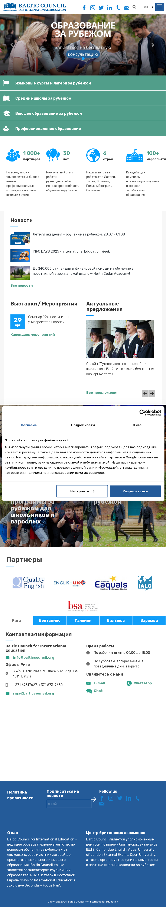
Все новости (21, 285)
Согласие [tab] (29, 425)
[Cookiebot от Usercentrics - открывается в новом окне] (142, 413)
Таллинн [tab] (82, 620)
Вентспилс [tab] (50, 620)
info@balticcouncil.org (33, 658)
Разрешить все (135, 491)
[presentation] (79, 822)
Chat (98, 691)
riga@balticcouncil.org (33, 693)
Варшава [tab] (149, 620)
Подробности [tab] (83, 425)
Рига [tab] (16, 620)
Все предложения (102, 393)
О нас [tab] (137, 425)
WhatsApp (143, 683)
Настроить (82, 491)
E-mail (99, 683)
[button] (12, 45)
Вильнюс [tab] (116, 620)
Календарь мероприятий (32, 335)
